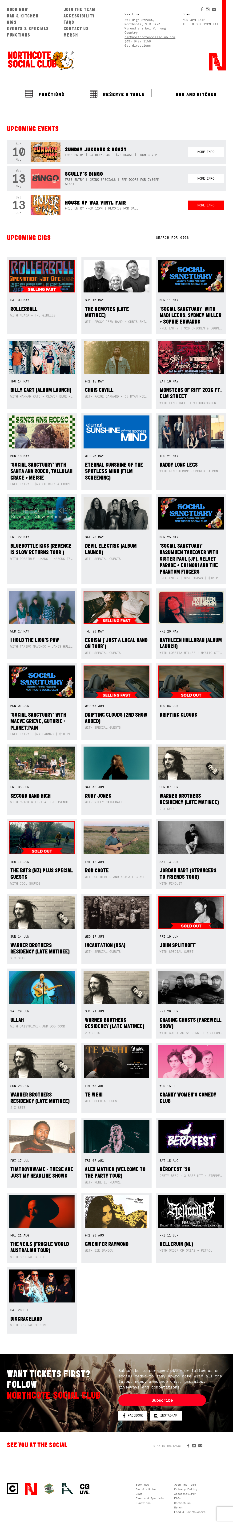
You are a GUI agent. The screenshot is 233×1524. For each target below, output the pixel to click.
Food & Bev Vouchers (189, 1512)
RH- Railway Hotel (67, 1488)
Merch (71, 34)
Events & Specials (28, 28)
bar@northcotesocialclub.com (150, 37)
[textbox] (191, 237)
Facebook (133, 1415)
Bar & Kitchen (22, 15)
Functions (18, 34)
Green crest (49, 1488)
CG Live (85, 1489)
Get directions (138, 46)
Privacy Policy (185, 1489)
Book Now (17, 9)
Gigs (12, 22)
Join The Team (79, 9)
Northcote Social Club (41, 60)
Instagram (165, 1415)
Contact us (76, 28)
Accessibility (79, 15)
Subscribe (162, 1400)
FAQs (69, 22)
